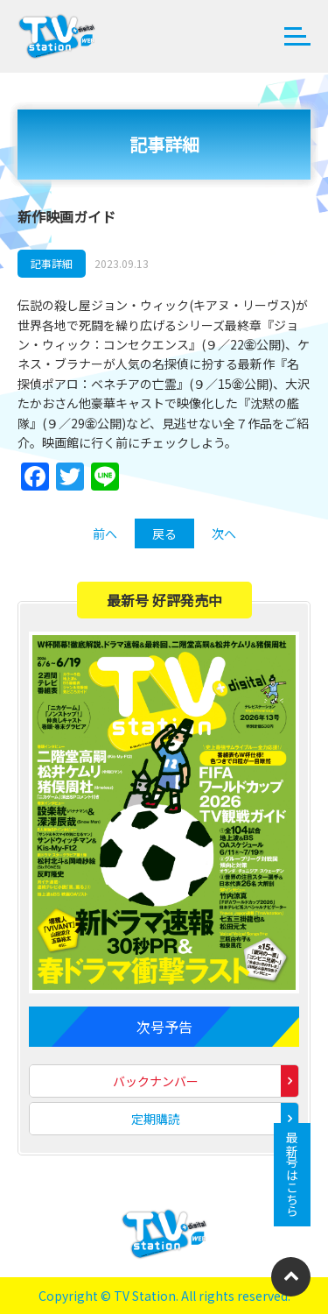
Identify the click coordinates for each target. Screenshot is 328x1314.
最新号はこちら (292, 1175)
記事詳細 (52, 263)
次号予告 (164, 1026)
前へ (105, 533)
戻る (164, 533)
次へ (224, 533)
